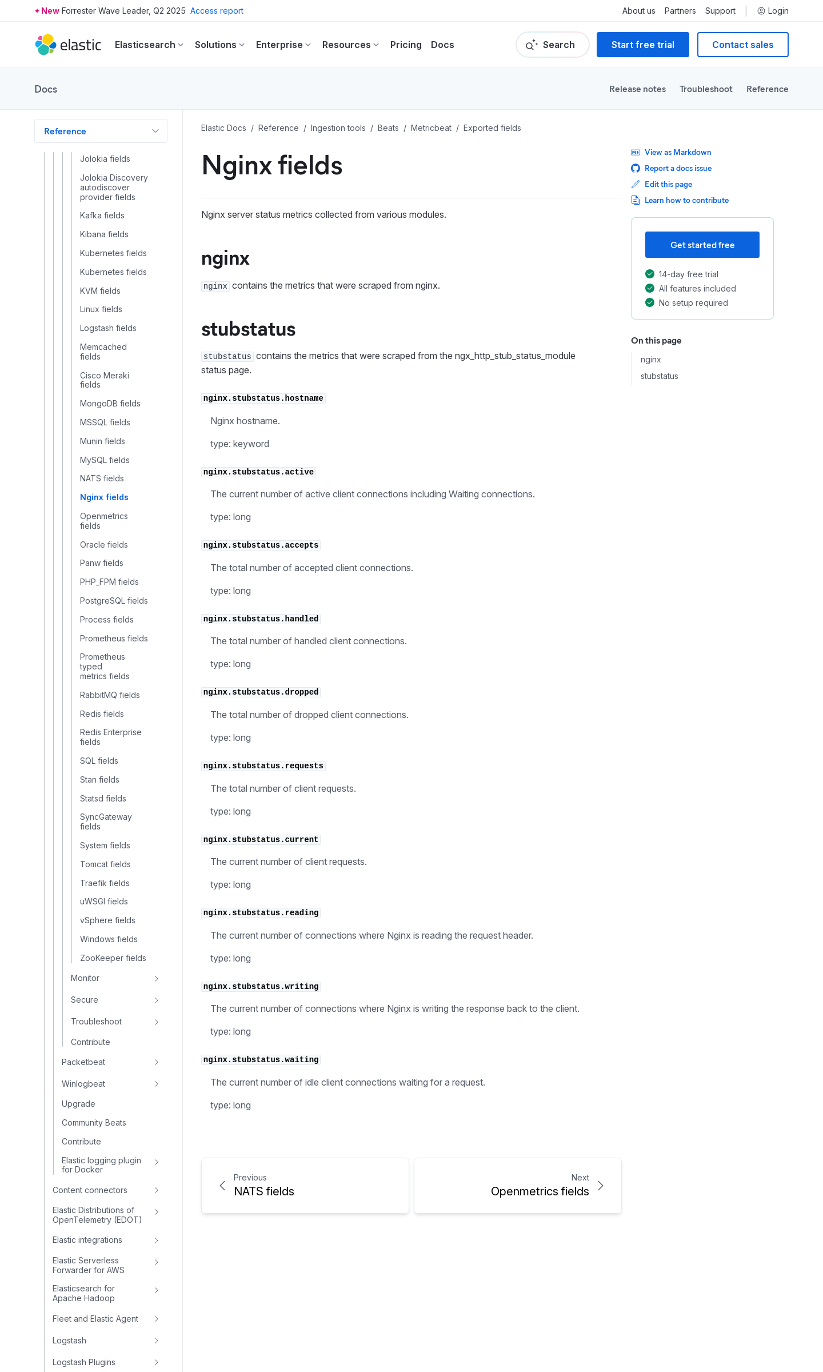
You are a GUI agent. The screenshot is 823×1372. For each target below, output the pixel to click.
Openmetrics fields (104, 435)
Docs (442, 44)
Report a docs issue (671, 167)
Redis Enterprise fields (111, 651)
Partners (680, 11)
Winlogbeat (83, 998)
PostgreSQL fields (114, 515)
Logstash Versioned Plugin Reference (90, 1301)
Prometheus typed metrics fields (105, 581)
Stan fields (99, 694)
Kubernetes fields (113, 167)
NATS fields (102, 392)
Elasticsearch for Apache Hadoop (84, 1207)
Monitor (85, 892)
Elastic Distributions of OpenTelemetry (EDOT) (97, 1129)
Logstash (69, 1254)
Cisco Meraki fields (104, 294)
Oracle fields (104, 459)
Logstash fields (108, 242)
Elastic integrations (87, 1154)
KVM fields (100, 205)
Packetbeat (83, 976)
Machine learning (79, 1364)
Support (720, 11)
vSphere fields (107, 834)
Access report (216, 10)
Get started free (702, 244)
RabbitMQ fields (110, 609)
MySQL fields (105, 374)
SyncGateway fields (106, 736)
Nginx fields (104, 411)
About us (639, 11)
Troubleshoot (706, 88)
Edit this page (661, 183)
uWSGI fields (104, 815)
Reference (767, 88)
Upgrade (78, 1018)
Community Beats (94, 1037)
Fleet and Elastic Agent (95, 1233)
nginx (651, 359)
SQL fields (99, 675)
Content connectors (90, 1104)
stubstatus (659, 376)
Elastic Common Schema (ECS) (75, 1334)
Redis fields (102, 628)
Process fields (107, 534)
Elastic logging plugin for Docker (101, 1079)
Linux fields (101, 223)
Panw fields (101, 477)
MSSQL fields (105, 336)
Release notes (637, 88)
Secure (84, 914)
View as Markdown (671, 151)
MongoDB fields (110, 317)
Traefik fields (105, 797)
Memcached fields (103, 266)
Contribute (90, 956)
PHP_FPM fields (109, 496)
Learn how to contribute (680, 199)
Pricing (406, 44)
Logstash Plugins (84, 1276)
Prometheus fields (114, 552)
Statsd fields (103, 712)
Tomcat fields (105, 778)
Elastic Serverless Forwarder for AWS (89, 1179)
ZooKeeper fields (113, 872)
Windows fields (109, 853)
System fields (105, 759)
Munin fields (102, 355)
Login (773, 10)
